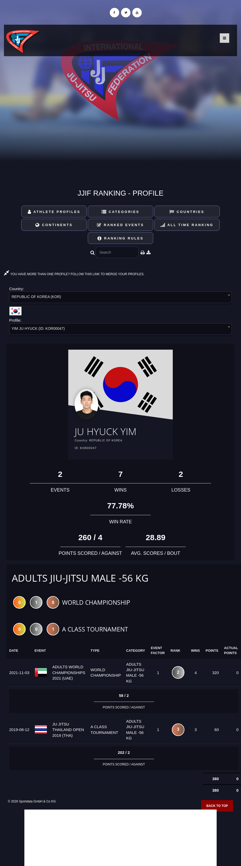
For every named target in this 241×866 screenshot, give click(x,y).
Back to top (217, 806)
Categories (121, 212)
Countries (186, 212)
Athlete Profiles (54, 212)
